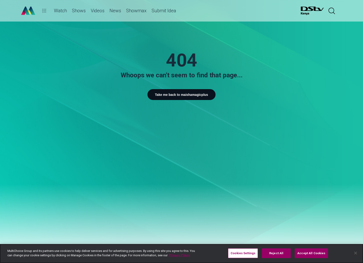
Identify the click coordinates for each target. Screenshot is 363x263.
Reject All (276, 253)
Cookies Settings (243, 253)
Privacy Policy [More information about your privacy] (179, 255)
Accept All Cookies (311, 253)
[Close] (355, 253)
